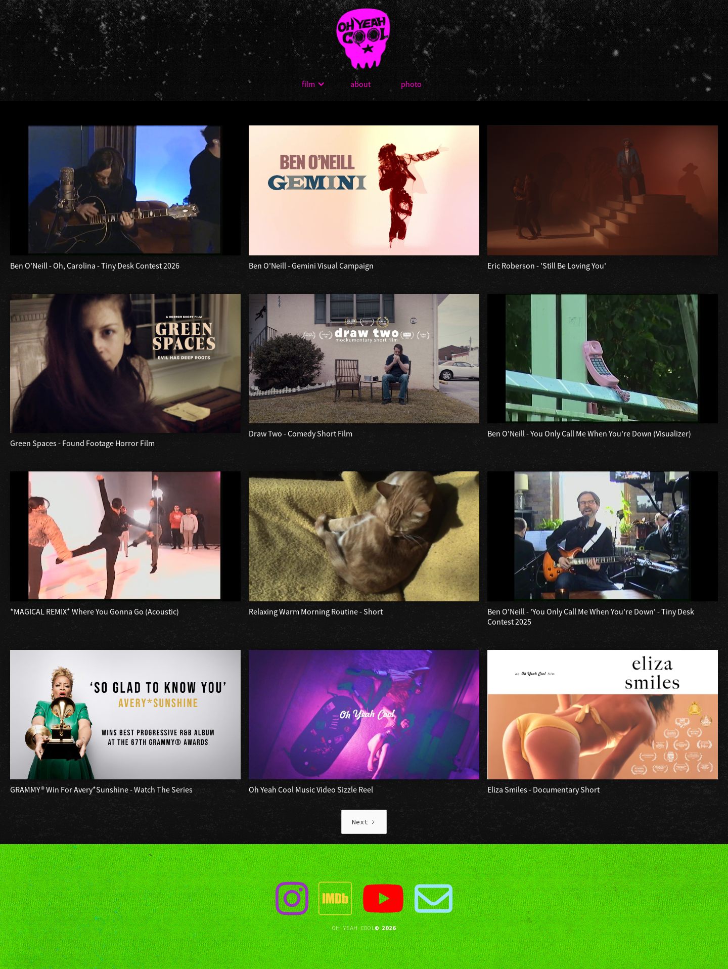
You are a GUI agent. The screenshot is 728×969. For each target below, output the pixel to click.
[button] (313, 84)
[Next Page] (364, 822)
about (360, 84)
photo (411, 84)
